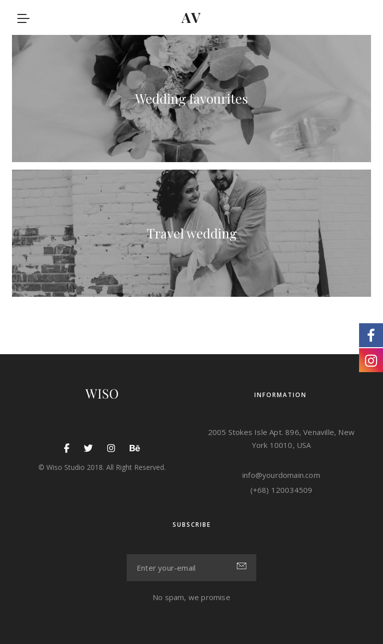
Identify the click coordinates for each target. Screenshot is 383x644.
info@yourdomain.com (281, 475)
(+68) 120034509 (281, 490)
